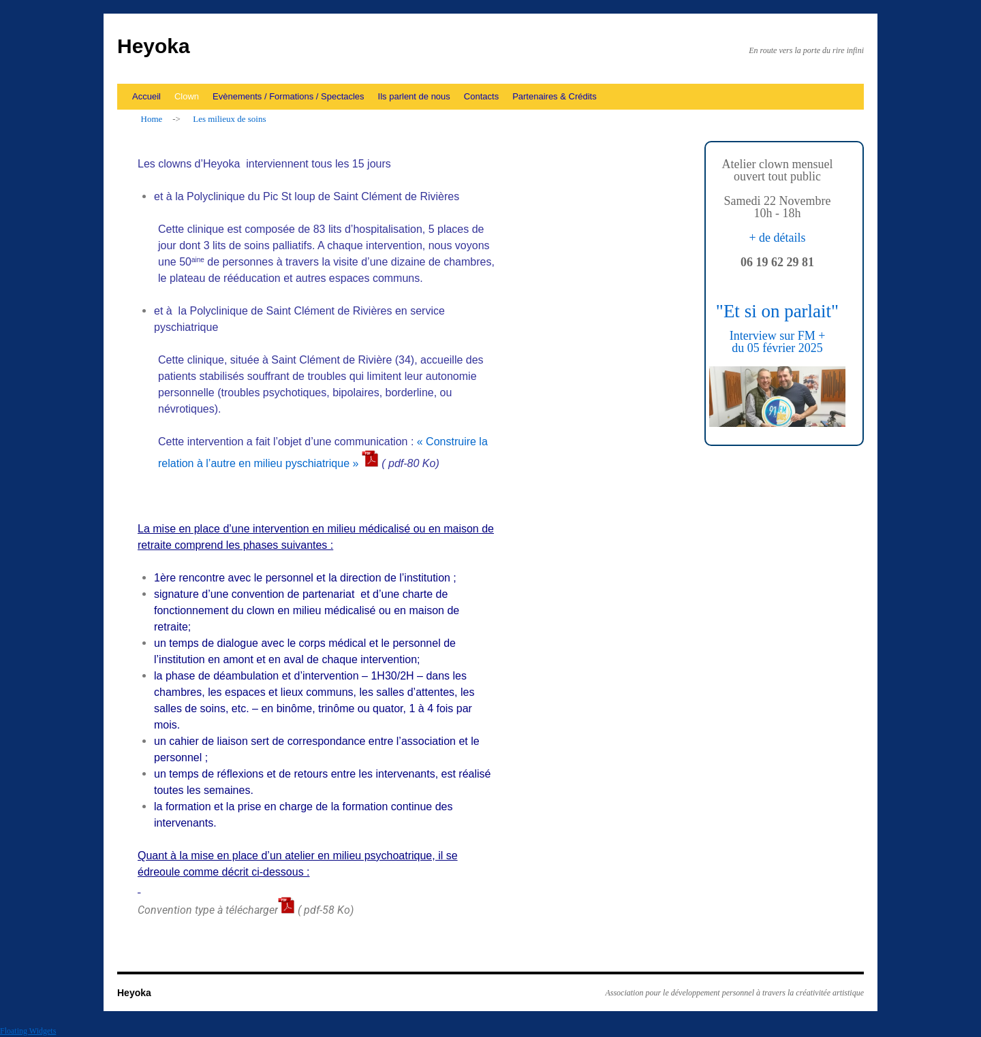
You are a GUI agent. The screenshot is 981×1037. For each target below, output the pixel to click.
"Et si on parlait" (777, 311)
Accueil (146, 96)
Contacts (481, 96)
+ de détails (777, 237)
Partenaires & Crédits (554, 96)
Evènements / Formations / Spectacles (288, 96)
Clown (186, 96)
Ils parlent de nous (414, 96)
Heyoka (153, 46)
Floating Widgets (28, 1031)
